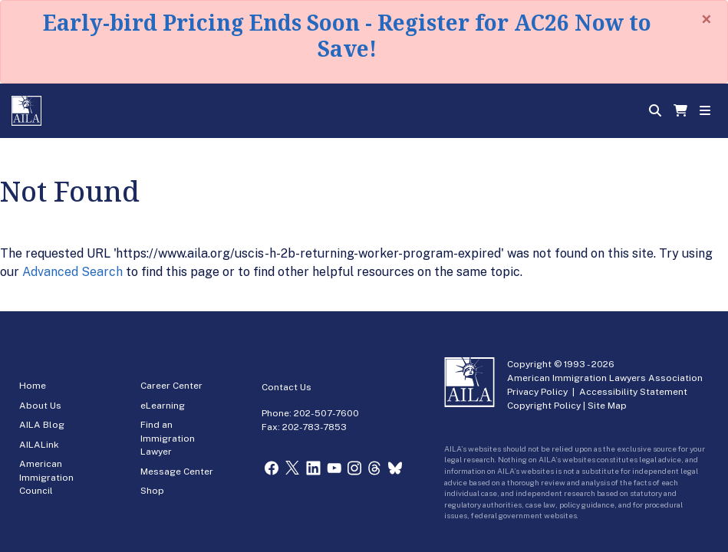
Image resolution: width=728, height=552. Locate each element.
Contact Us (286, 387)
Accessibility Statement (633, 391)
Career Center (171, 385)
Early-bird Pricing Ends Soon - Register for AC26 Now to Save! (347, 35)
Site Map (607, 405)
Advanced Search (72, 271)
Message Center (176, 471)
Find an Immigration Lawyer (167, 438)
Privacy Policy (537, 391)
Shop (152, 490)
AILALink (39, 444)
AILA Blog (41, 424)
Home (32, 385)
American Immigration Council (46, 477)
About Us (40, 405)
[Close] (706, 19)
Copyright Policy (544, 405)
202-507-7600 (326, 413)
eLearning (162, 405)
